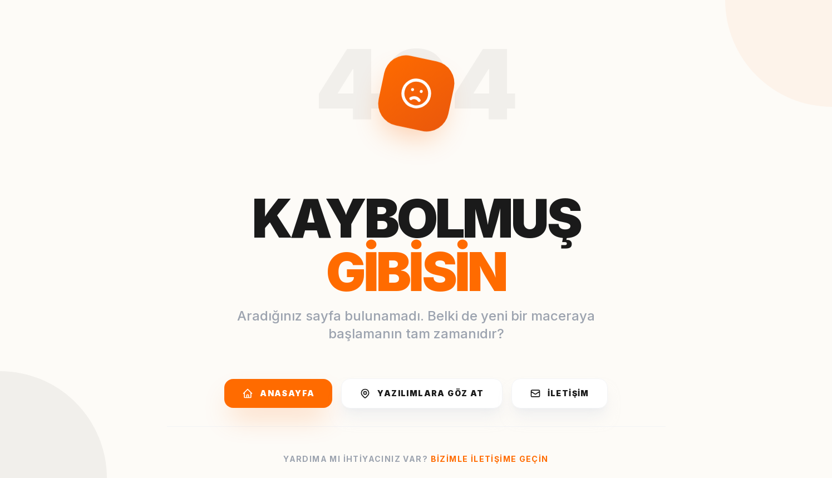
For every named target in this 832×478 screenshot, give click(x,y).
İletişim (559, 393)
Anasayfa (278, 393)
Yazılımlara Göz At (422, 393)
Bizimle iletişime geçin (490, 459)
